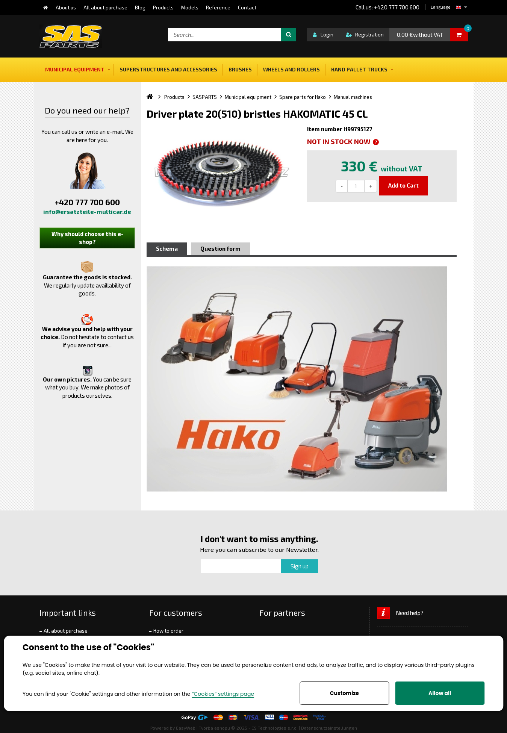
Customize (344, 693)
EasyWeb (185, 727)
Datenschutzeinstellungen (329, 727)
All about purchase (66, 631)
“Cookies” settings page (223, 694)
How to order (168, 631)
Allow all (439, 693)
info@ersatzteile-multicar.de (87, 211)
